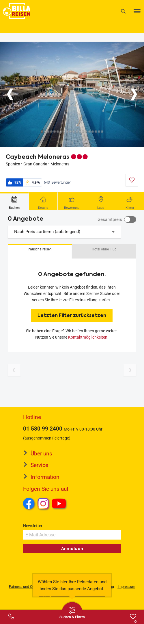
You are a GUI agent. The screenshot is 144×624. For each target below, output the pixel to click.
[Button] (10, 94)
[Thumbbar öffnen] (72, 612)
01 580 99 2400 (42, 428)
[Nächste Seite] (130, 370)
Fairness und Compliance (29, 587)
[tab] (14, 201)
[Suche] (123, 11)
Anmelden (72, 548)
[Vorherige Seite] (14, 370)
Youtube (60, 504)
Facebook (29, 503)
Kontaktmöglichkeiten (87, 337)
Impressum (126, 587)
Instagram (43, 503)
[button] (40, 251)
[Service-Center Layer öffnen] (11, 616)
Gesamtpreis (110, 219)
